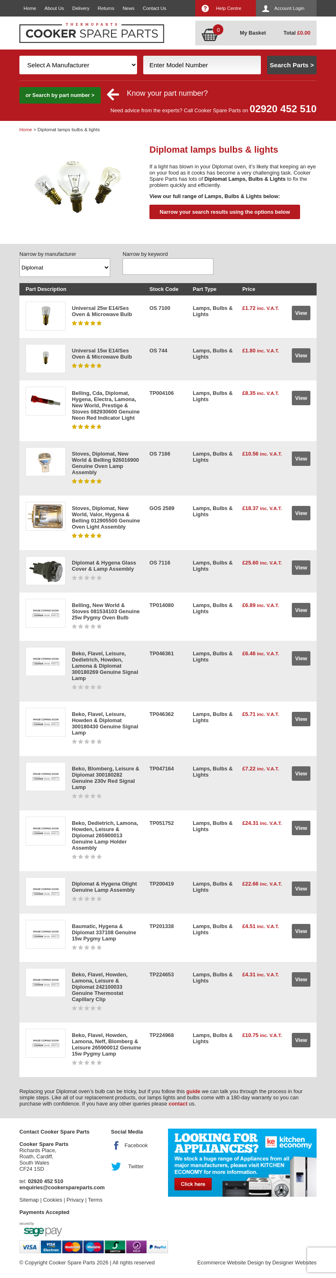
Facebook (136, 1145)
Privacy (75, 1200)
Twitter (136, 1166)
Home (30, 8)
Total (297, 33)
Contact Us (154, 8)
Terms (95, 1200)
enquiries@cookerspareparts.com (62, 1187)
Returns (106, 8)
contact (177, 1104)
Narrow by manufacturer (47, 254)
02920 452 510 (283, 108)
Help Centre (228, 8)
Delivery (81, 8)
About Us (54, 8)
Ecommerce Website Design (230, 1262)
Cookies (52, 1200)
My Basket (253, 33)
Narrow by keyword (145, 254)
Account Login (289, 8)
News (129, 8)
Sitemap (29, 1200)
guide (193, 1091)
